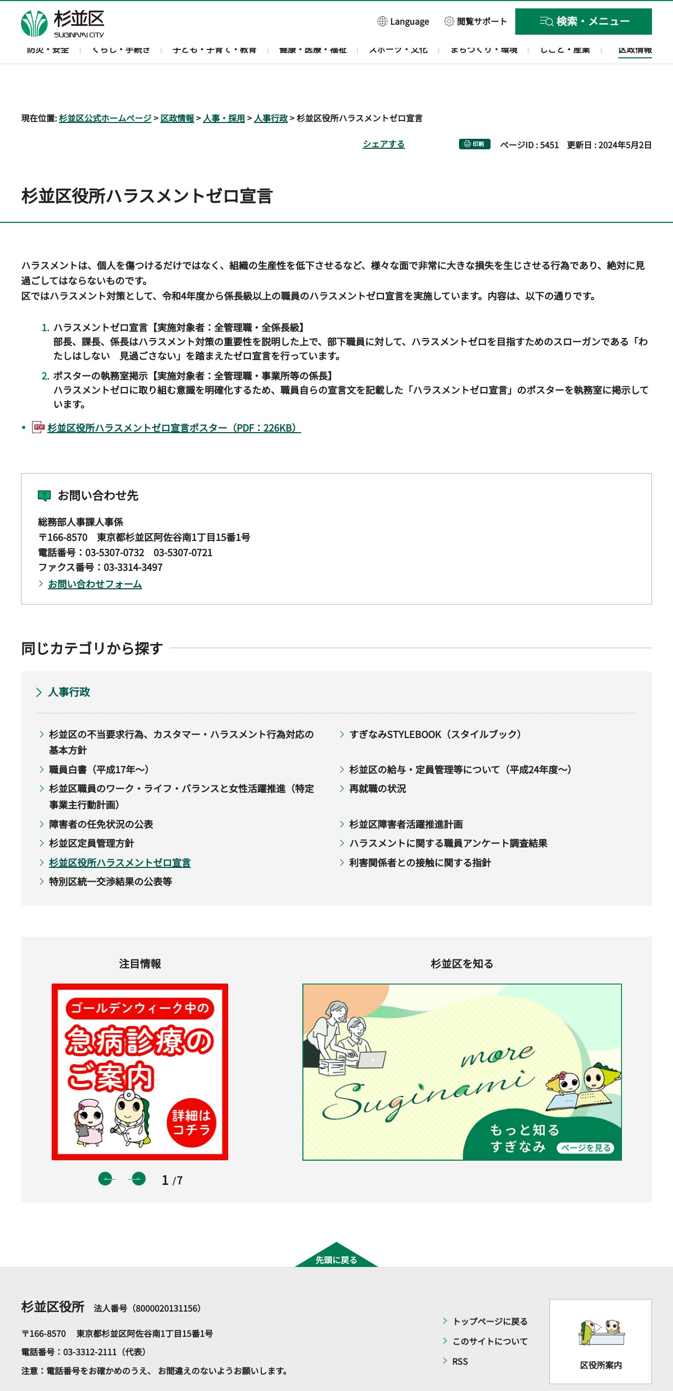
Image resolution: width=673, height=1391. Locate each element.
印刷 (478, 113)
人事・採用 (224, 87)
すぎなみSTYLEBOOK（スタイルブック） (437, 703)
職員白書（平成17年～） (101, 738)
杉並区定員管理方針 (91, 813)
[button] (403, 21)
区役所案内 (601, 1334)
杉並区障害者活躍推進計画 (406, 793)
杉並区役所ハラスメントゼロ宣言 (120, 831)
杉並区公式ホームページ (105, 87)
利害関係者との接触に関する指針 (420, 831)
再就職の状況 (377, 758)
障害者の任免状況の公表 (101, 793)
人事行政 (271, 87)
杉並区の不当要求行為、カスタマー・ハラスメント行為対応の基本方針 (181, 712)
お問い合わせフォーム (95, 553)
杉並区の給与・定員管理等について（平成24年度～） (463, 738)
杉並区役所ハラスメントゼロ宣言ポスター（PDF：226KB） (174, 397)
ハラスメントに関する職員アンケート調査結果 (448, 813)
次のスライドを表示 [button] (139, 1148)
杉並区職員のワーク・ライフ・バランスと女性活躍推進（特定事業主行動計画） (181, 766)
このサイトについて (490, 1310)
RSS (460, 1330)
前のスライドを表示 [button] (105, 1148)
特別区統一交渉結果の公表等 (110, 851)
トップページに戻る (490, 1290)
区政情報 (177, 87)
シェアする (384, 113)
